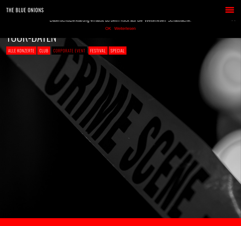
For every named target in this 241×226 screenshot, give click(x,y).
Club (43, 50)
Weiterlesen (125, 28)
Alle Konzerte (21, 50)
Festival (98, 50)
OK (108, 28)
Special (117, 50)
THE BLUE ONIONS (25, 10)
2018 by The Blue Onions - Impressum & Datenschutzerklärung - (120, 222)
